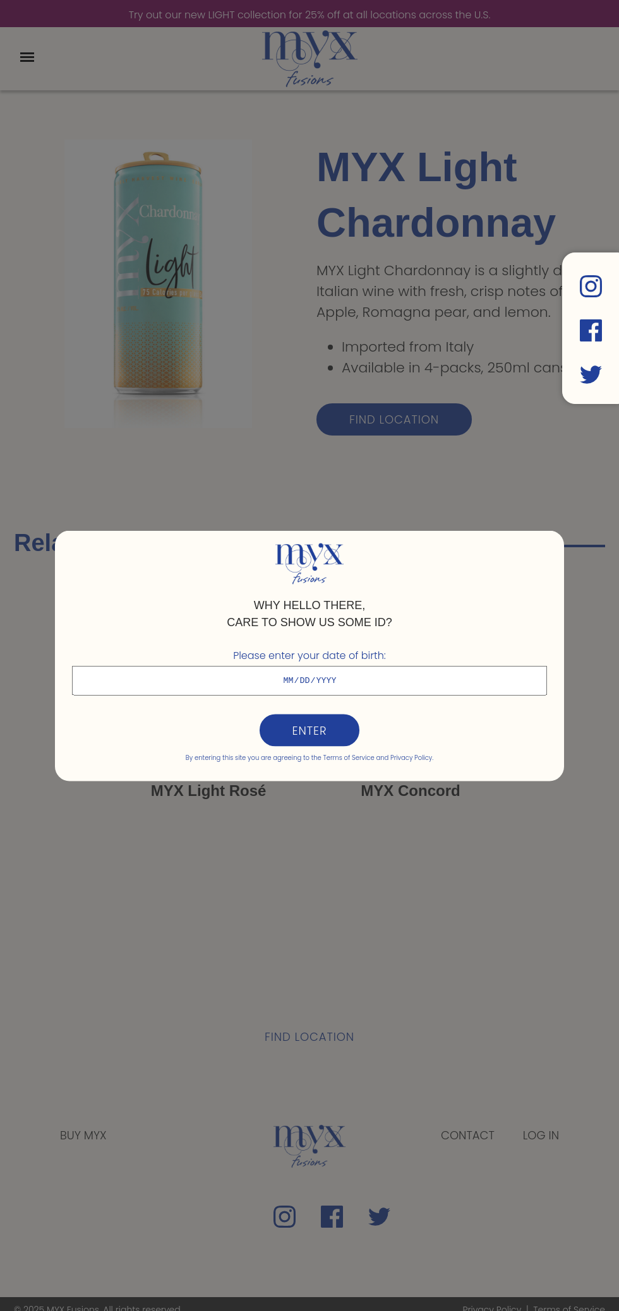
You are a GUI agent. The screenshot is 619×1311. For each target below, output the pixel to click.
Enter (309, 730)
